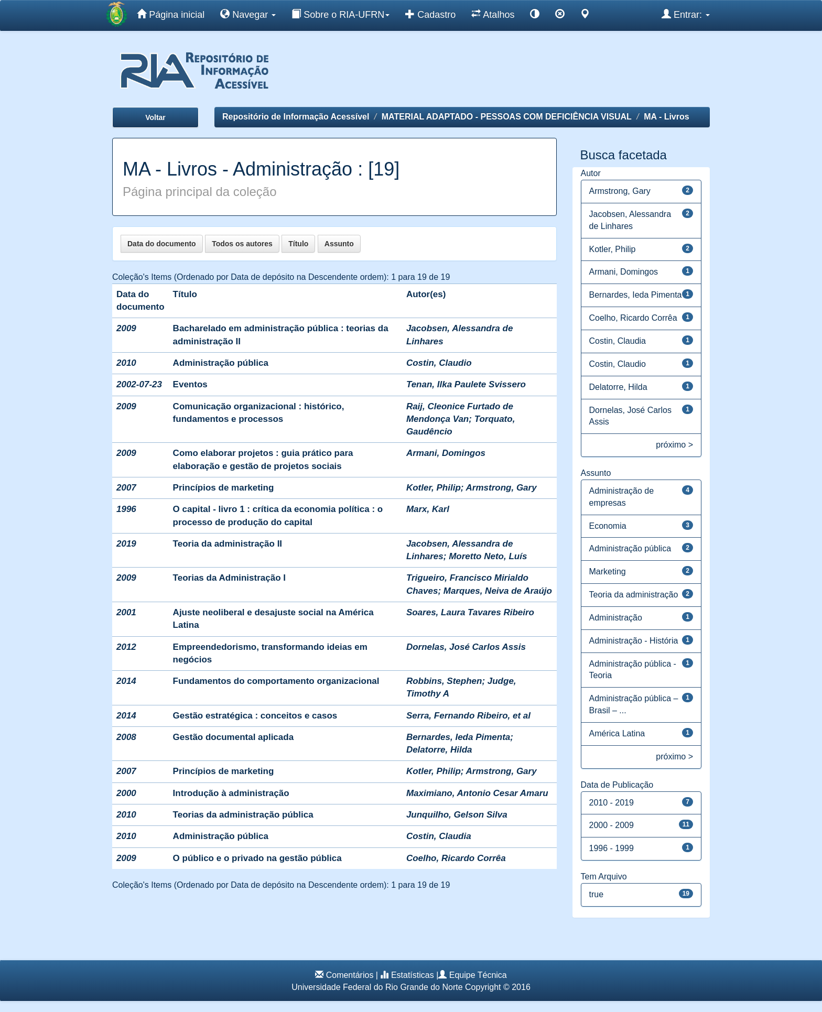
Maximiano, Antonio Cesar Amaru (477, 793)
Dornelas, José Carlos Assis (466, 647)
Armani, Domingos (445, 453)
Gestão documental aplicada (233, 737)
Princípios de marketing (223, 488)
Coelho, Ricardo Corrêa (456, 858)
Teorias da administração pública (243, 815)
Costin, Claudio (439, 363)
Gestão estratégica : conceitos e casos (255, 716)
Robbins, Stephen (444, 681)
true (596, 894)
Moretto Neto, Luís (488, 556)
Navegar (248, 14)
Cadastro (430, 14)
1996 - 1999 (611, 848)
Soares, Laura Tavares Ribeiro (470, 612)
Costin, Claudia (438, 836)
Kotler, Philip (433, 488)
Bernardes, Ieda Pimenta (458, 737)
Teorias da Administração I (229, 578)
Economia (607, 525)
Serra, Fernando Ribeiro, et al (468, 716)
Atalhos (492, 14)
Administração (615, 617)
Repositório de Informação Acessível (295, 116)
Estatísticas (412, 975)
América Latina (617, 733)
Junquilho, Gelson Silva (456, 815)
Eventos (190, 384)
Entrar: (686, 14)
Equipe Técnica (478, 975)
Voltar (155, 117)
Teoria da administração (633, 594)
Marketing (607, 571)
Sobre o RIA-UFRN (340, 14)
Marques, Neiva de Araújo (498, 591)
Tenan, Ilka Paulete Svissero (466, 384)
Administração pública (220, 363)
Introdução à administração (231, 793)
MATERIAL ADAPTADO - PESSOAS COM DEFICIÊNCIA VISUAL (507, 116)
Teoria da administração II (227, 544)
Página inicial (170, 14)
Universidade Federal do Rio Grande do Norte (376, 987)
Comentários (350, 975)
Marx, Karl (427, 509)
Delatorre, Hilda (439, 750)
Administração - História (633, 640)
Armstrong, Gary (501, 488)
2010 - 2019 (611, 802)
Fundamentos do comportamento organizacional (276, 681)
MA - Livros (666, 116)
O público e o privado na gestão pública (257, 858)
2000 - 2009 (611, 825)
